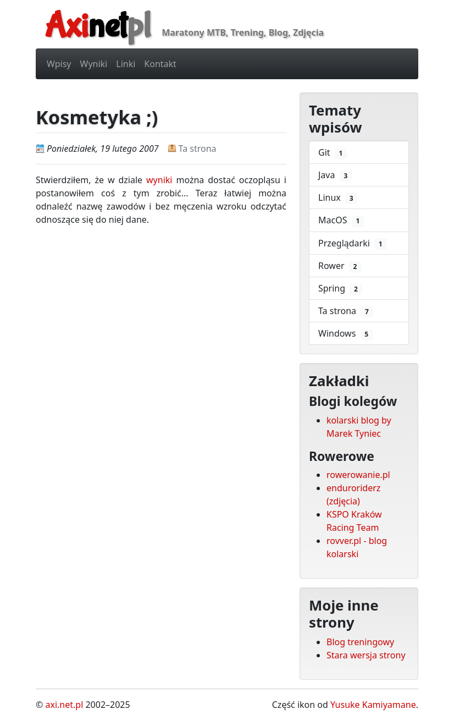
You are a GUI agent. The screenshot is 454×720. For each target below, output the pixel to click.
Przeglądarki (352, 243)
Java (335, 175)
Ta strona (198, 148)
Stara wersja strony (366, 655)
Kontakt (160, 64)
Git (332, 152)
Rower (339, 266)
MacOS (341, 220)
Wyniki (94, 64)
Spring (340, 288)
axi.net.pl (64, 705)
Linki (125, 64)
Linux (337, 197)
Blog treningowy (360, 642)
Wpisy (59, 64)
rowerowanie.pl (358, 475)
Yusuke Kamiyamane (373, 705)
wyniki (159, 180)
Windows (345, 333)
